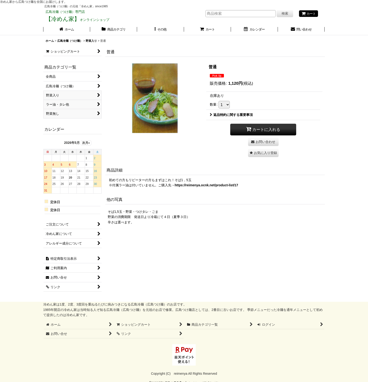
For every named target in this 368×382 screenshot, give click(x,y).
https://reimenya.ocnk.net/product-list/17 (206, 185)
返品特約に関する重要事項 (231, 115)
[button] (160, 30)
